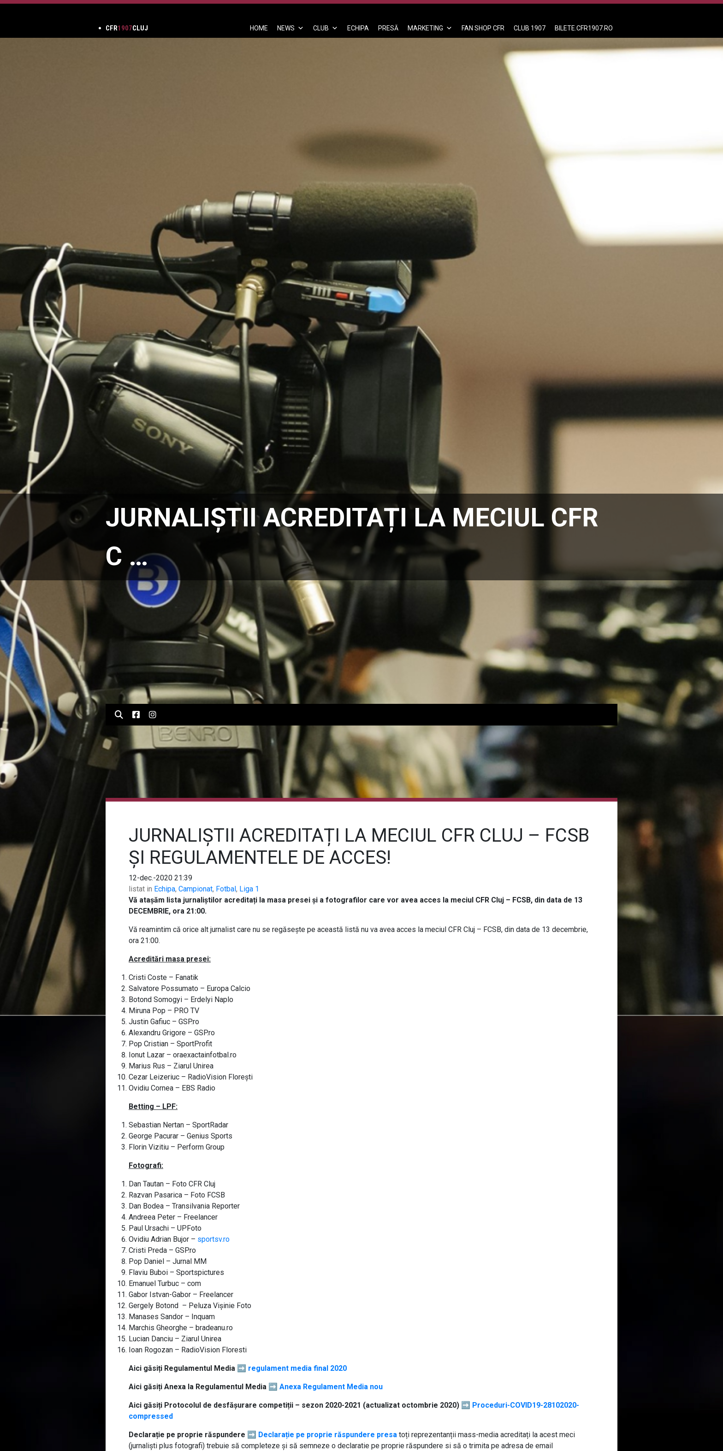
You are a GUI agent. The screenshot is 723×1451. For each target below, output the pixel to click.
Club (325, 28)
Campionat (195, 889)
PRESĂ (388, 28)
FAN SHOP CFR (483, 28)
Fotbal (226, 889)
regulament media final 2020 (297, 1368)
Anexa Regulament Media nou (331, 1386)
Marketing (430, 28)
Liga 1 (249, 889)
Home (259, 28)
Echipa (164, 889)
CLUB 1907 (529, 28)
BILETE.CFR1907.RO (584, 28)
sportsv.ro (213, 1239)
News (290, 28)
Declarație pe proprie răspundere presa (327, 1434)
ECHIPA (358, 28)
